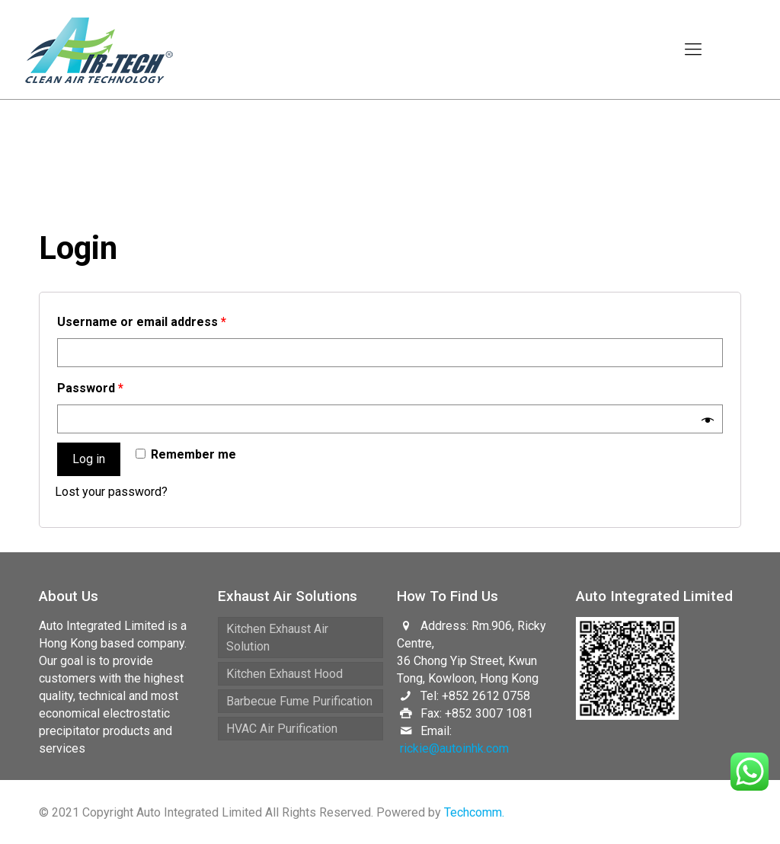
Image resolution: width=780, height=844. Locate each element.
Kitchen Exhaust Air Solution (277, 638)
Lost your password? (111, 491)
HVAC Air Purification (281, 728)
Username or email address (141, 322)
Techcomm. (474, 812)
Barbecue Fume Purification (299, 701)
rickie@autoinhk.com (454, 748)
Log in (88, 459)
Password (90, 388)
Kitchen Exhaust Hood (284, 674)
